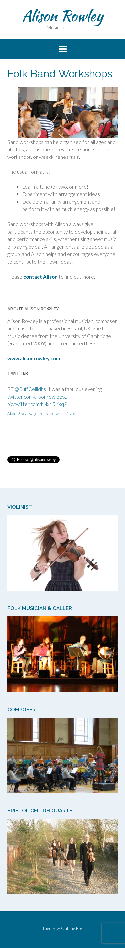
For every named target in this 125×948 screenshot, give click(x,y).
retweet (57, 413)
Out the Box (72, 928)
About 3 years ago (22, 413)
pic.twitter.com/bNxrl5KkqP (37, 404)
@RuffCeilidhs (30, 389)
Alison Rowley (62, 15)
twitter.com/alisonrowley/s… (37, 397)
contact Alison (40, 277)
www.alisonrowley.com (33, 358)
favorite (73, 413)
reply (44, 413)
